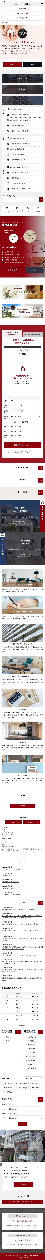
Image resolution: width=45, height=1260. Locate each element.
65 (36, 1000)
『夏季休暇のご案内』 (8, 888)
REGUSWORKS (25, 1257)
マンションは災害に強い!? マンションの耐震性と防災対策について (22, 924)
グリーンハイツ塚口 (7, 834)
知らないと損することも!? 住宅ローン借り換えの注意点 (19, 955)
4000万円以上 (8, 1092)
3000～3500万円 (22, 1088)
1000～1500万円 (8, 1083)
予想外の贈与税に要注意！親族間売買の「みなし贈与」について (21, 909)
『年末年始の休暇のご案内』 (10, 882)
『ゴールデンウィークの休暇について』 (14, 869)
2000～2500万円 (36, 1083)
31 (32, 1000)
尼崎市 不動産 (5, 22)
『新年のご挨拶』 (7, 875)
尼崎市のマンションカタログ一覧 (22, 1201)
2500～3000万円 (8, 1088)
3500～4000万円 (36, 1088)
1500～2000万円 (22, 1083)
